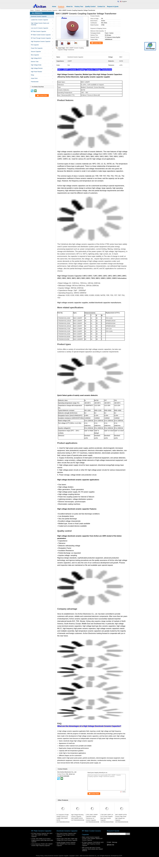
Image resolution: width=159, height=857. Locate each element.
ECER (120, 855)
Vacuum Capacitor (36, 51)
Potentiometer (35, 81)
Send (127, 834)
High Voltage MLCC (36, 58)
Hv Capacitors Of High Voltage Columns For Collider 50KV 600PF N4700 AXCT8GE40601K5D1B (62, 818)
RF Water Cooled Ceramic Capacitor (41, 35)
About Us (69, 6)
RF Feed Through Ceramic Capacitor (41, 38)
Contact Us (101, 6)
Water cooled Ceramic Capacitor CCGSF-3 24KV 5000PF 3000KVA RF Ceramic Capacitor (92, 838)
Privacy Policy (40, 855)
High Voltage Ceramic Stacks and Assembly (40, 23)
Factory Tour (79, 6)
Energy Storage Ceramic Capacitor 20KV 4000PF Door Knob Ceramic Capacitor (66, 844)
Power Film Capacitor (37, 48)
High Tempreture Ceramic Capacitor (40, 41)
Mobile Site (110, 845)
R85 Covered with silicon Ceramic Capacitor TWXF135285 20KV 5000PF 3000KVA (92, 849)
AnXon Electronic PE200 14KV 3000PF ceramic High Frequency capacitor (42, 844)
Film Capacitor (35, 45)
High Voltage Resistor (37, 68)
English (124, 1)
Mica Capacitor (35, 55)
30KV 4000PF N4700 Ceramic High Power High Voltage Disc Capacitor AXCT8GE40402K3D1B (121, 818)
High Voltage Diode (36, 65)
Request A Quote (112, 6)
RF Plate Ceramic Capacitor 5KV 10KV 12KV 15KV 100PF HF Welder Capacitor (41, 835)
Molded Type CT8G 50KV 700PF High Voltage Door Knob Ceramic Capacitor (67, 839)
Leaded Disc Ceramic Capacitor (39, 20)
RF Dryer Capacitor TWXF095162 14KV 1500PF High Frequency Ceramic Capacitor (93, 844)
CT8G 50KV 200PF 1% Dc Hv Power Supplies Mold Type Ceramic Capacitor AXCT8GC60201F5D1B (106, 818)
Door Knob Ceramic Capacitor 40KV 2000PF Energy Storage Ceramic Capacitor (66, 835)
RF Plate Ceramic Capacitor (38, 31)
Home (54, 6)
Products (61, 6)
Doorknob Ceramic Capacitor (49, 10)
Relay (32, 75)
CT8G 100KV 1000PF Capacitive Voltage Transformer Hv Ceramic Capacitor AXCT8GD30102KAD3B (92, 818)
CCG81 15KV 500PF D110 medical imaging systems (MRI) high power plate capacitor (42, 840)
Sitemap (114, 842)
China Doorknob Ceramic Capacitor (54, 855)
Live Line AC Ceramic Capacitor (39, 28)
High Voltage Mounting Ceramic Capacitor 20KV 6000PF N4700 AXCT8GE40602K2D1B (77, 817)
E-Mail (109, 842)
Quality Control (90, 6)
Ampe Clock (34, 78)
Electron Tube (34, 61)
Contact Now (97, 43)
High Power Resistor (36, 71)
